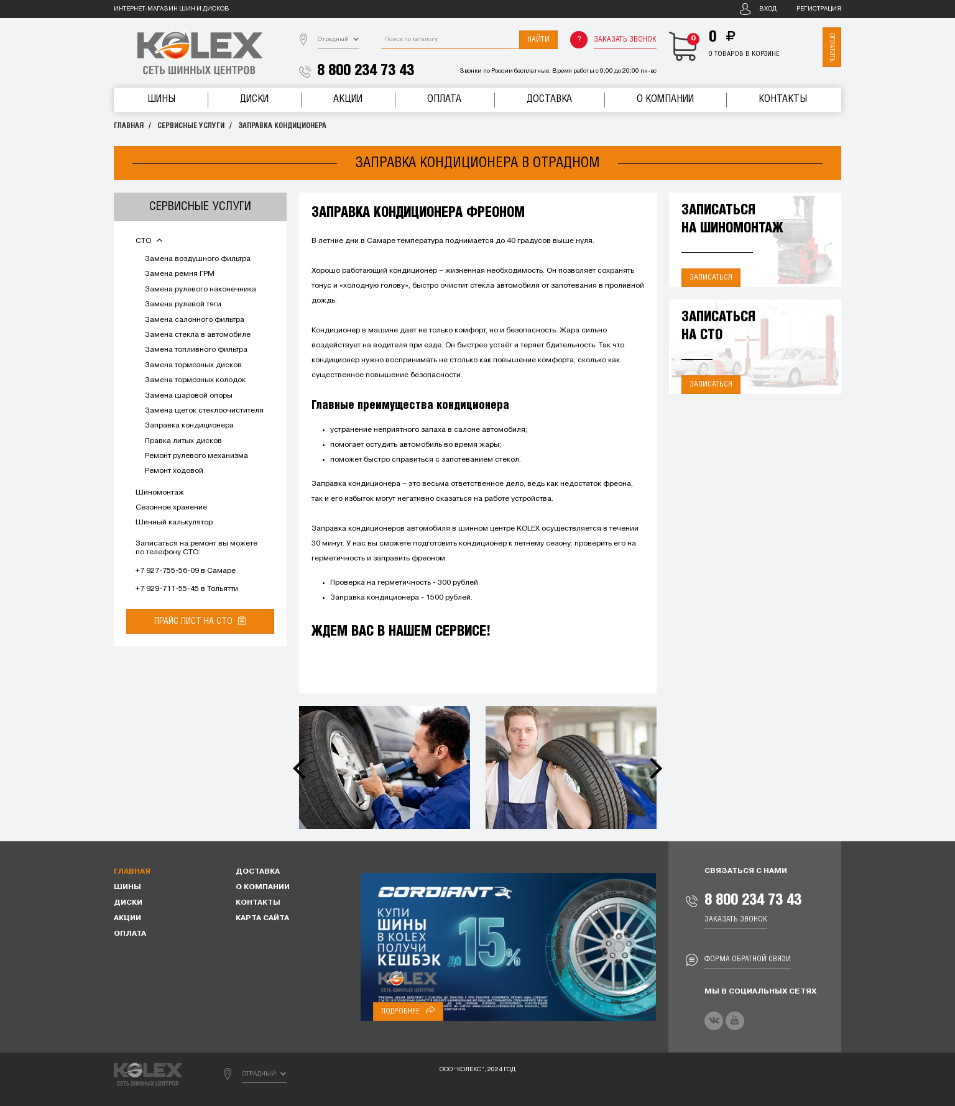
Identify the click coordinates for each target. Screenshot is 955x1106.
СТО (149, 241)
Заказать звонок (625, 39)
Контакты (783, 99)
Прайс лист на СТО (200, 621)
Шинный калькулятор (174, 522)
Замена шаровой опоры (189, 396)
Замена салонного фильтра (194, 320)
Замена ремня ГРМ (180, 274)
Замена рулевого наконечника (200, 289)
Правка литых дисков (183, 441)
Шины (161, 99)
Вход (768, 9)
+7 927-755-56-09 (167, 571)
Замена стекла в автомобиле (198, 335)
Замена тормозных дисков (193, 365)
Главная (129, 125)
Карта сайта (262, 918)
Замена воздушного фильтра (198, 259)
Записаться (711, 277)
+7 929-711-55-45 (167, 589)
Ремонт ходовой (174, 471)
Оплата (444, 99)
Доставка (549, 99)
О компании (665, 99)
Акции (347, 99)
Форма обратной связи (747, 959)
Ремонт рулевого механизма (196, 456)
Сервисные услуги (190, 125)
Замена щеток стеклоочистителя (204, 411)
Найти (538, 39)
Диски (254, 99)
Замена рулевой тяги (183, 304)
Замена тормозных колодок (195, 380)
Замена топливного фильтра (196, 350)
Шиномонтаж (160, 493)
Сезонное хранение (171, 508)
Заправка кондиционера (282, 125)
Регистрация (818, 9)
